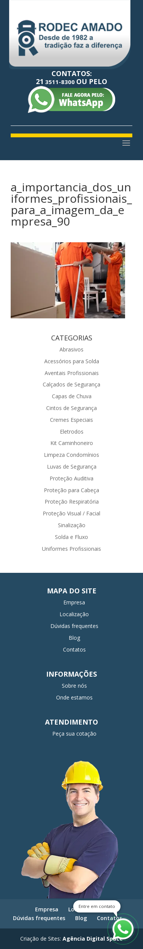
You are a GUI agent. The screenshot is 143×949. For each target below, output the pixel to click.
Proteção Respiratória (72, 501)
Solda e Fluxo (71, 536)
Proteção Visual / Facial (71, 513)
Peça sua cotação (74, 733)
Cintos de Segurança (71, 408)
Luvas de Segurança (71, 466)
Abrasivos (71, 349)
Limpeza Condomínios (71, 454)
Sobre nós (74, 685)
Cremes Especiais (71, 419)
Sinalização (71, 525)
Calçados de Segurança (71, 384)
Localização (74, 614)
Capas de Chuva (72, 396)
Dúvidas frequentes (74, 625)
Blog (74, 637)
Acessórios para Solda (71, 361)
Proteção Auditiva (71, 478)
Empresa (74, 602)
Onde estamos (74, 697)
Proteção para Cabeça (71, 490)
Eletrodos (72, 431)
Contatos (74, 649)
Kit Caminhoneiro (71, 443)
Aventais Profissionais (72, 373)
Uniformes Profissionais (71, 548)
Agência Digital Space (93, 938)
